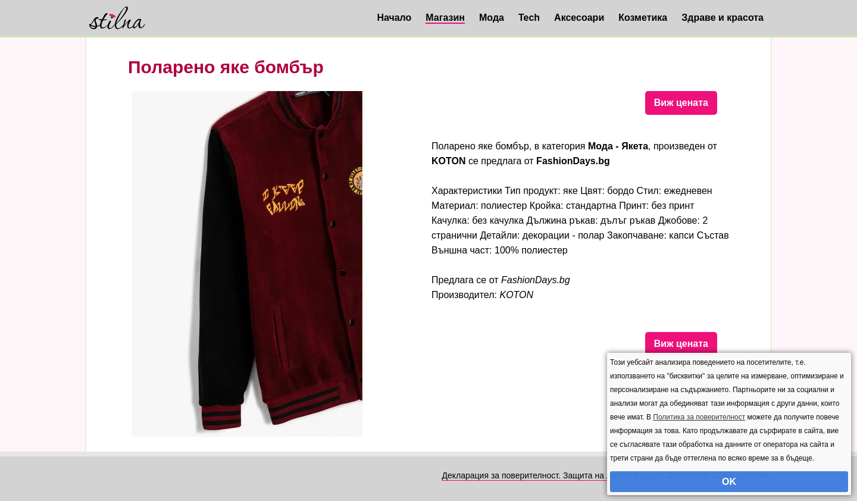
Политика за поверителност (699, 417)
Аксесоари (579, 17)
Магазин (445, 17)
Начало (394, 17)
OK (729, 482)
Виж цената (681, 103)
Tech (529, 17)
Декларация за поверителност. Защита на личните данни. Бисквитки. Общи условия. (606, 475)
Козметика (642, 17)
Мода (491, 17)
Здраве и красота (722, 17)
